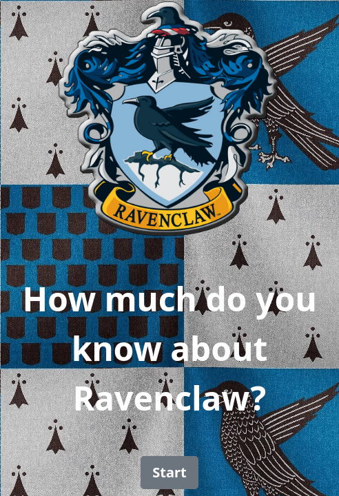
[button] (169, 472)
